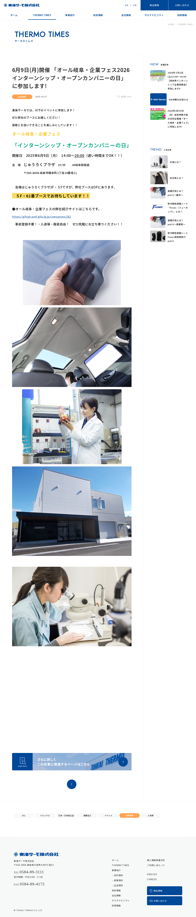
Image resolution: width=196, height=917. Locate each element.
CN (135, 5)
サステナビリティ (121, 900)
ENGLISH (152, 874)
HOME (171, 24)
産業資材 (118, 880)
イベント (108, 815)
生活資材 (118, 885)
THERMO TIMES (120, 865)
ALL (24, 815)
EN (126, 5)
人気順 (151, 815)
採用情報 (130, 815)
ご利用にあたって (156, 865)
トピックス (45, 815)
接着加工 (87, 815)
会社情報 (116, 895)
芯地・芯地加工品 (66, 815)
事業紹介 (116, 870)
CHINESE (152, 879)
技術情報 (116, 890)
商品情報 (154, 5)
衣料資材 (118, 875)
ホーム (115, 860)
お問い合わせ (182, 5)
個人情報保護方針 (156, 860)
